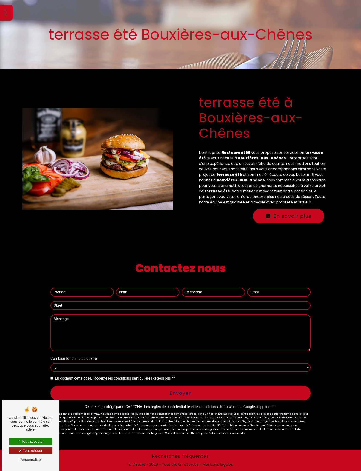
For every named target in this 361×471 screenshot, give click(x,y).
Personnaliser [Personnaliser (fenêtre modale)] (30, 460)
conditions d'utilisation (219, 407)
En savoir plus (289, 216)
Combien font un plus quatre (73, 358)
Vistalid (138, 464)
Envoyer (180, 393)
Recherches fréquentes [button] (180, 456)
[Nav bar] (6, 13)
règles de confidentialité (170, 407)
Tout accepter (30, 441)
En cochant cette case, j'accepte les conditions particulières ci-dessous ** (115, 378)
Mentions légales (217, 464)
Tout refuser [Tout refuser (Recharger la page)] (30, 451)
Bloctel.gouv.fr (155, 433)
